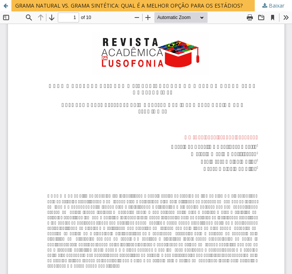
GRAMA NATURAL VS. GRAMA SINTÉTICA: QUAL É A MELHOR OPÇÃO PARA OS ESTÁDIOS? (129, 5)
